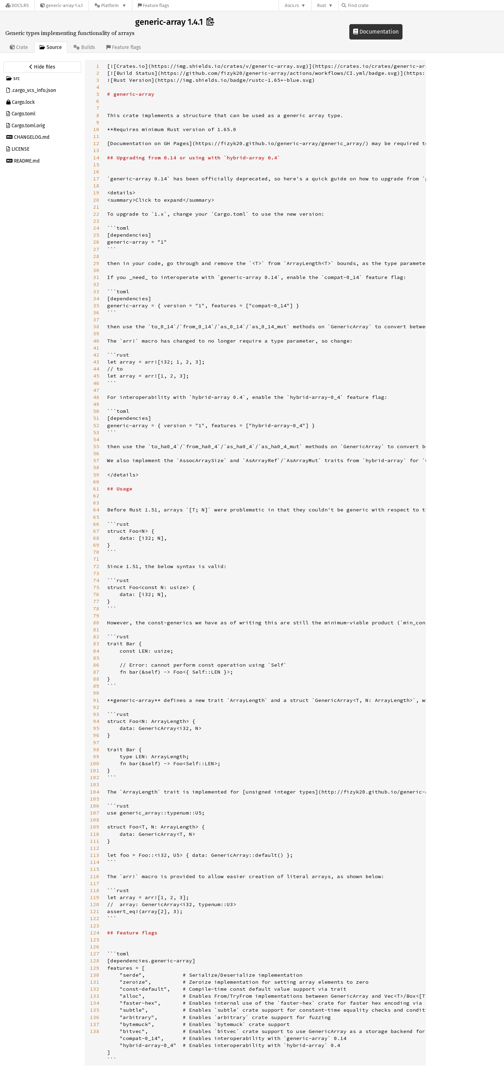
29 (96, 263)
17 (96, 178)
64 (96, 510)
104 (94, 792)
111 (94, 841)
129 (94, 968)
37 (96, 319)
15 (96, 165)
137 (94, 1024)
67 (96, 531)
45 (96, 376)
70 (96, 552)
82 (96, 636)
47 (96, 390)
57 (96, 460)
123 (94, 926)
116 (94, 876)
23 (96, 221)
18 (96, 185)
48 (96, 397)
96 (96, 735)
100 (94, 763)
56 (96, 453)
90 (96, 693)
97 (96, 742)
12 (96, 143)
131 (94, 982)
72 (96, 566)
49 (96, 404)
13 (96, 150)
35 (96, 305)
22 (96, 214)
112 (94, 848)
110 (94, 834)
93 (96, 714)
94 (96, 721)
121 (94, 911)
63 (96, 503)
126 (94, 947)
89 (96, 686)
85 (96, 658)
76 (96, 594)
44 (96, 369)
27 (96, 249)
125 (94, 940)
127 (94, 954)
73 (96, 573)
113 (94, 855)
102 (94, 777)
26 (96, 242)
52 (96, 425)
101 (94, 770)
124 (94, 933)
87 (96, 672)
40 (96, 341)
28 (96, 256)
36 (96, 312)
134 (94, 1003)
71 (96, 559)
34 (96, 298)
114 (94, 862)
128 (94, 960)
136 (94, 1017)
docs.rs (292, 5)
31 (96, 277)
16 (96, 171)
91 (96, 700)
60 (96, 482)
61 (96, 489)
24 (96, 228)
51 (96, 418)
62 (96, 496)
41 (96, 348)
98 (96, 749)
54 (96, 439)
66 (96, 524)
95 (96, 728)
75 (96, 587)
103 (94, 784)
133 (94, 996)
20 (96, 200)
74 (96, 580)
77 (96, 601)
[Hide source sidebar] (42, 67)
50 (96, 411)
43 (96, 362)
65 (96, 517)
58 (96, 467)
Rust (321, 5)
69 (96, 545)
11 (96, 136)
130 (94, 975)
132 (94, 989)
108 (94, 820)
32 (96, 284)
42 (96, 355)
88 (96, 679)
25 (96, 235)
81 (96, 629)
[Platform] (110, 5)
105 (94, 799)
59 (96, 475)
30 (96, 270)
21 (96, 207)
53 (96, 432)
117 (94, 883)
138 (94, 1031)
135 (94, 1010)
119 (94, 897)
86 (96, 665)
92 (96, 707)
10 (96, 129)
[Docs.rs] (17, 5)
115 (94, 869)
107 (94, 813)
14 (96, 158)
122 (94, 918)
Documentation (376, 31)
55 (96, 446)
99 (96, 756)
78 (96, 608)
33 (96, 291)
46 (96, 383)
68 (96, 538)
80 (96, 622)
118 (94, 890)
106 (94, 806)
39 (96, 333)
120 (94, 904)
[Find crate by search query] (376, 5)
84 (96, 651)
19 (96, 192)
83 (96, 643)
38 (96, 326)
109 (94, 827)
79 (96, 615)
